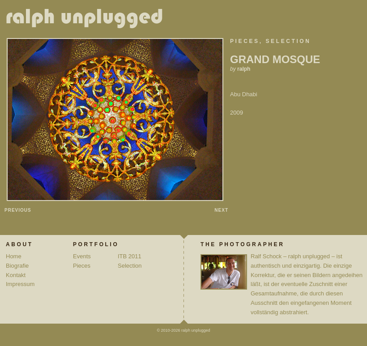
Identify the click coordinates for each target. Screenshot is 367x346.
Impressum (20, 284)
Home (13, 256)
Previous (17, 210)
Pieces (245, 41)
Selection (288, 41)
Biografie (17, 265)
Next (221, 210)
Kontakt (16, 275)
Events (82, 256)
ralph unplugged (88, 20)
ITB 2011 (129, 256)
